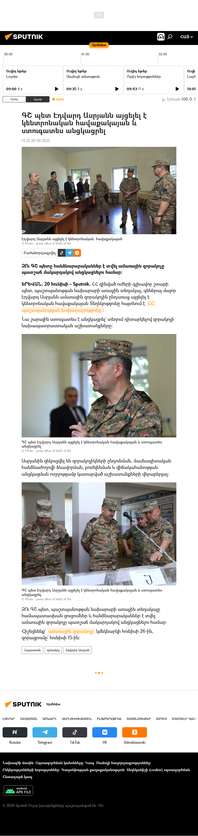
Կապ (89, 762)
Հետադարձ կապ (17, 776)
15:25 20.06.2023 (36, 140)
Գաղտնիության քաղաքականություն (93, 769)
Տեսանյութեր (139, 719)
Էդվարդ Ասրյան (77, 650)
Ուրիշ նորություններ (144, 76)
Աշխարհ (49, 719)
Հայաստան (32, 650)
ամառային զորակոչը (71, 631)
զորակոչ (53, 650)
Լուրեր (12, 76)
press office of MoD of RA (53, 243)
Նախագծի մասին (18, 762)
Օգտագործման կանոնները (59, 762)
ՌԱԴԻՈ (161, 719)
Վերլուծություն (77, 719)
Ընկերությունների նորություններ (31, 769)
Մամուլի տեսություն (83, 76)
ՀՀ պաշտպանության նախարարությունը (88, 306)
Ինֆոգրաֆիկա (109, 719)
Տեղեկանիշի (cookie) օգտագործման (158, 769)
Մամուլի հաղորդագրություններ (123, 762)
